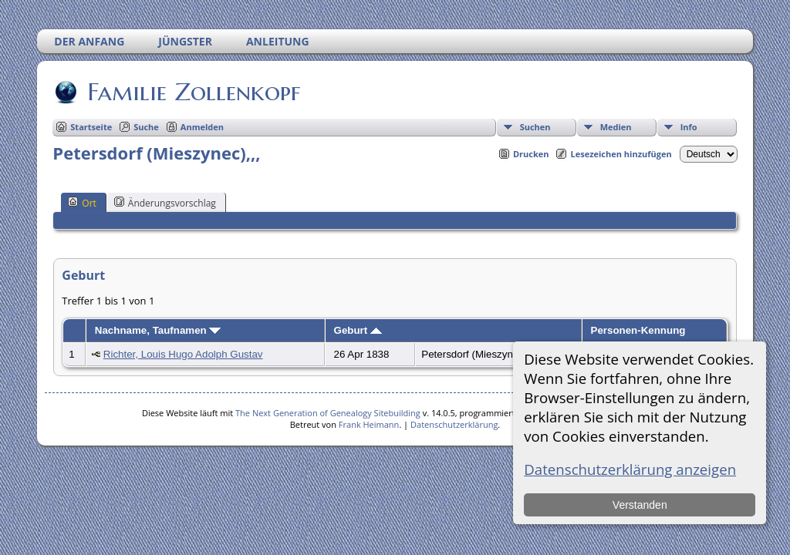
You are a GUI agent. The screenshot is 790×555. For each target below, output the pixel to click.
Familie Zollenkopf (192, 91)
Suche (146, 127)
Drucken (531, 154)
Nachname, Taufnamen (158, 330)
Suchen (535, 127)
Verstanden (640, 505)
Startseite (91, 127)
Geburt (358, 330)
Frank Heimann (369, 424)
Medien (616, 127)
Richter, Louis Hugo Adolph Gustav (183, 354)
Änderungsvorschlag (165, 203)
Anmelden (202, 127)
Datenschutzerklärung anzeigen (630, 469)
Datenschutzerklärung (454, 424)
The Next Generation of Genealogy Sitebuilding (327, 413)
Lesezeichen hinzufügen (620, 154)
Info (688, 127)
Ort (82, 203)
